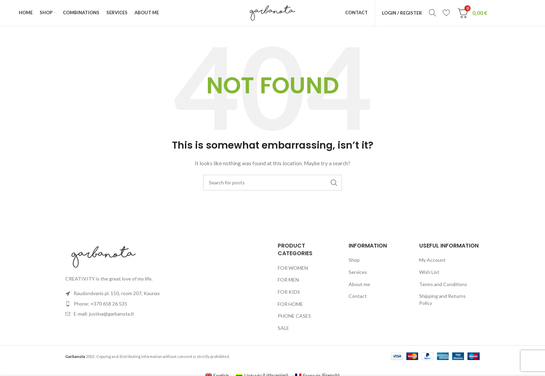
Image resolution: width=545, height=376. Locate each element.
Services (358, 274)
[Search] (434, 14)
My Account (432, 262)
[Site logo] (272, 13)
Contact (358, 298)
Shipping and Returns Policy (442, 301)
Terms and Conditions (443, 286)
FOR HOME (290, 306)
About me (359, 286)
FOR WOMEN (293, 270)
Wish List (429, 274)
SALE (283, 330)
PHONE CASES (294, 318)
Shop (354, 262)
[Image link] (103, 258)
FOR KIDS (289, 293)
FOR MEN (288, 282)
